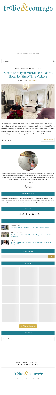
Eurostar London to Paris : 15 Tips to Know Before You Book (30, 227)
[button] (28, 101)
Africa (17, 69)
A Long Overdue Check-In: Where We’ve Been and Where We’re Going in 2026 (31, 243)
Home (18, 362)
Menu (5, 61)
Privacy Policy (34, 362)
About (25, 362)
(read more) (21, 177)
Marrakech (24, 69)
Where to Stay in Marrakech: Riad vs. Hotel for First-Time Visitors (28, 74)
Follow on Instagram (28, 326)
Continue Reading (48, 139)
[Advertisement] (18, 32)
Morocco (32, 69)
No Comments (33, 80)
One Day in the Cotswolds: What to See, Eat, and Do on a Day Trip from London (31, 235)
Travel (39, 69)
